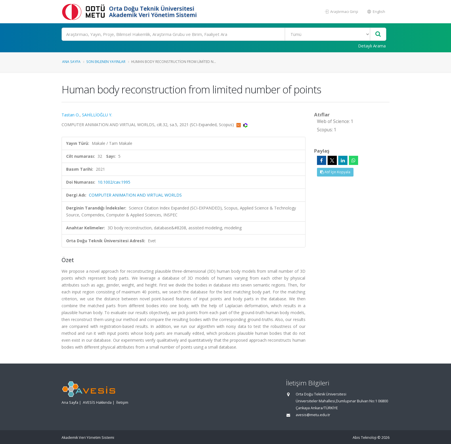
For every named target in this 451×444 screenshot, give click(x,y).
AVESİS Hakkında (97, 402)
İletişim (122, 402)
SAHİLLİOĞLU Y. (97, 115)
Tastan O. (71, 115)
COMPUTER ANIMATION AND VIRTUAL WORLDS (135, 195)
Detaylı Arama (372, 46)
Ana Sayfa (71, 61)
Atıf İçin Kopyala (335, 172)
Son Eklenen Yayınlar (105, 61)
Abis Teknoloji (365, 437)
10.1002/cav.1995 (114, 182)
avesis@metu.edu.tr (313, 414)
